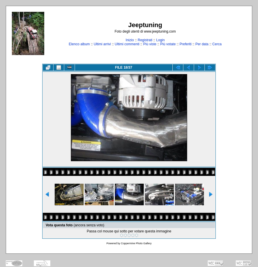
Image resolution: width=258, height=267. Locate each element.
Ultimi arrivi (102, 44)
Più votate (168, 44)
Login (160, 40)
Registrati (145, 40)
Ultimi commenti (127, 44)
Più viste (149, 44)
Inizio (130, 40)
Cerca (217, 44)
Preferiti (185, 44)
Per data (201, 44)
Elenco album (79, 44)
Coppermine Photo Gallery (136, 243)
